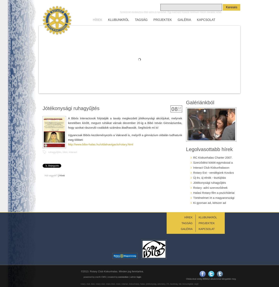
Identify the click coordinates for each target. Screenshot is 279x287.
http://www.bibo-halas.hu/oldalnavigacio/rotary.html (100, 144)
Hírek (62, 175)
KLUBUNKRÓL (118, 19)
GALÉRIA (184, 19)
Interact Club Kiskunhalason (211, 167)
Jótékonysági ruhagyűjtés (209, 182)
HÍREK (97, 19)
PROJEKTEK (162, 19)
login (139, 277)
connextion (123, 277)
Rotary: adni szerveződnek (210, 187)
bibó (65, 152)
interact (73, 152)
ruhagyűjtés (54, 152)
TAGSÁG (141, 19)
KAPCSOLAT (206, 19)
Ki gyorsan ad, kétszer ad (209, 202)
